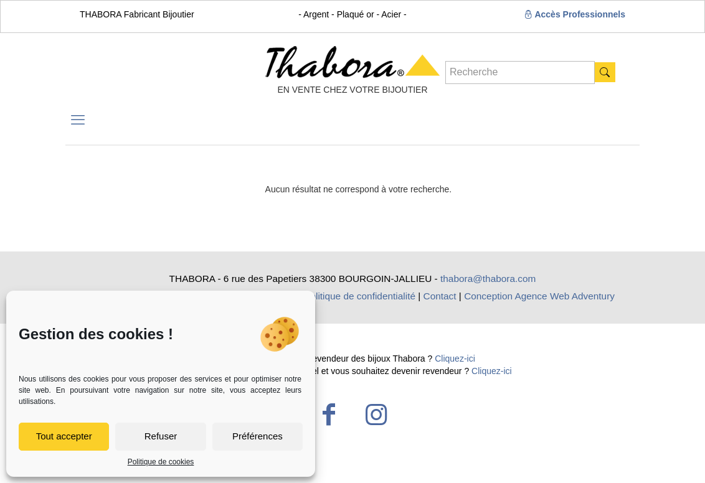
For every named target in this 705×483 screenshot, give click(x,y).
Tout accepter (64, 436)
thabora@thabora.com (488, 278)
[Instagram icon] (376, 414)
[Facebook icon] (329, 414)
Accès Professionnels (574, 14)
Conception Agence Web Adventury (539, 296)
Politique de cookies (161, 461)
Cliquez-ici (455, 358)
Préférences (257, 436)
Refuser (160, 436)
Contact (440, 296)
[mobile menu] (77, 120)
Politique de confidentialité (359, 296)
